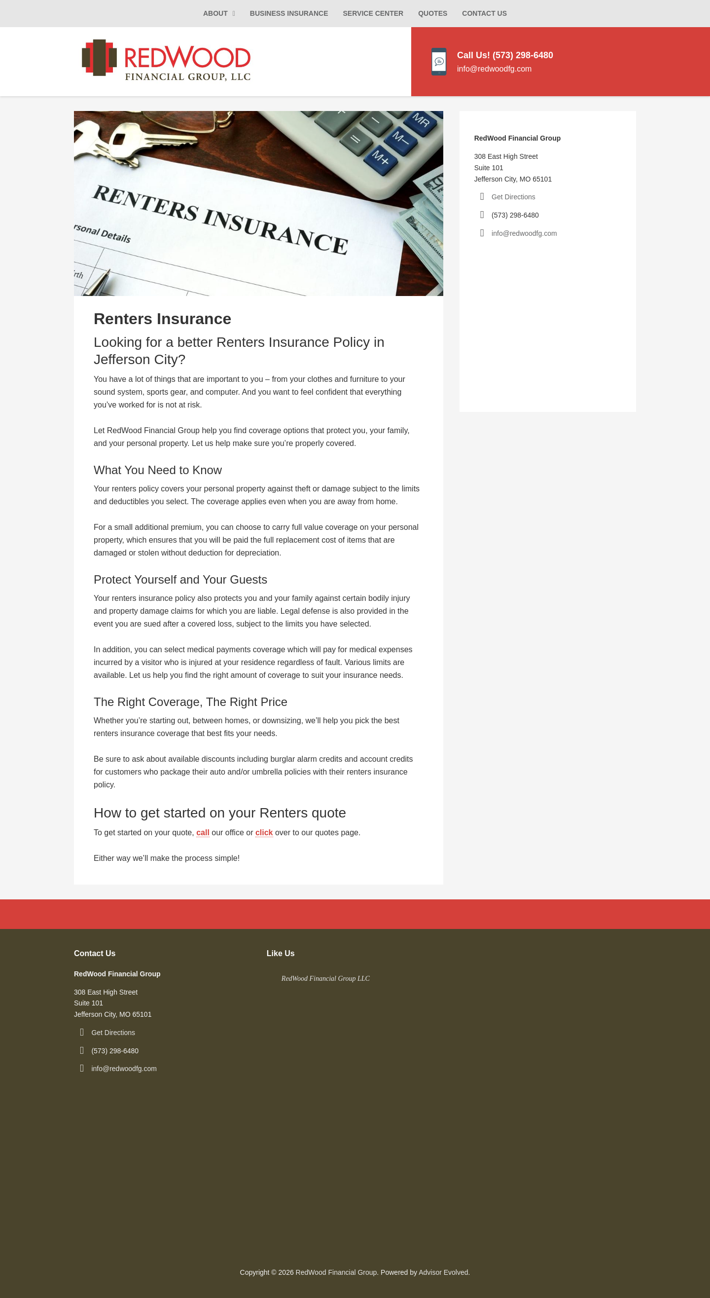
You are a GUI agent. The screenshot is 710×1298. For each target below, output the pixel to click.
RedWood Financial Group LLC (326, 978)
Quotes (432, 13)
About (215, 13)
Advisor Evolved (443, 1272)
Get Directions (513, 197)
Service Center (373, 13)
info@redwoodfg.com (524, 233)
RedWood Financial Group (336, 1272)
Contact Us (484, 13)
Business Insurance (289, 13)
